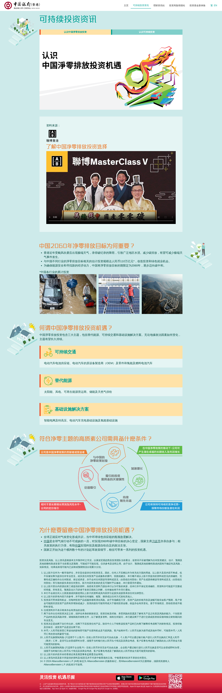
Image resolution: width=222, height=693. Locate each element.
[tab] (75, 32)
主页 (126, 5)
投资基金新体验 (197, 5)
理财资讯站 (159, 5)
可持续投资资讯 (141, 5)
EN (215, 5)
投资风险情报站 (177, 5)
